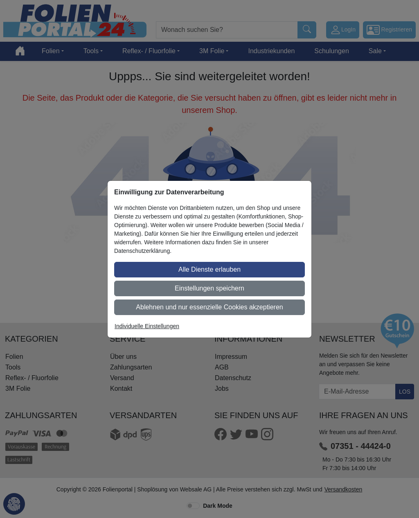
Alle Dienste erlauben (209, 269)
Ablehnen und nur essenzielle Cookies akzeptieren (209, 307)
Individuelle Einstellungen (147, 326)
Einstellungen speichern (209, 288)
